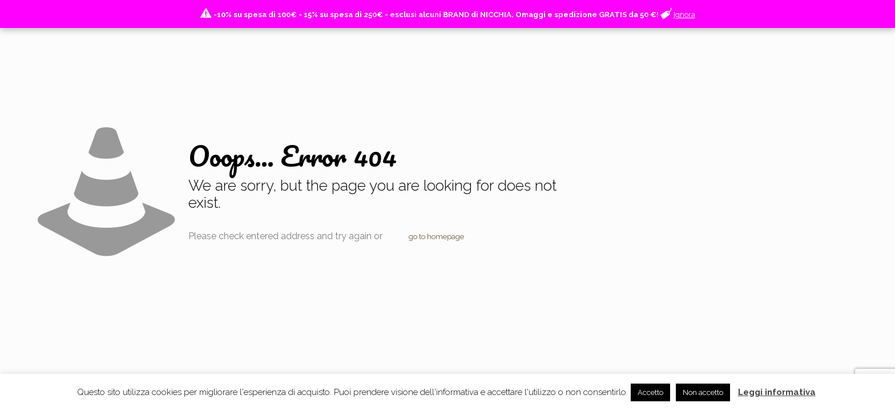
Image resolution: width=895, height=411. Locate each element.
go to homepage (436, 236)
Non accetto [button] (703, 392)
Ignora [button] (684, 14)
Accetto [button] (650, 392)
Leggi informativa (777, 392)
